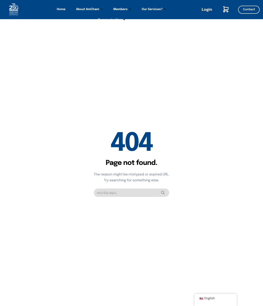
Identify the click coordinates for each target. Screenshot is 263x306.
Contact (249, 9)
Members (122, 9)
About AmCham (89, 9)
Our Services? (154, 9)
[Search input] (126, 192)
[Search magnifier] (163, 192)
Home (61, 9)
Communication (111, 20)
